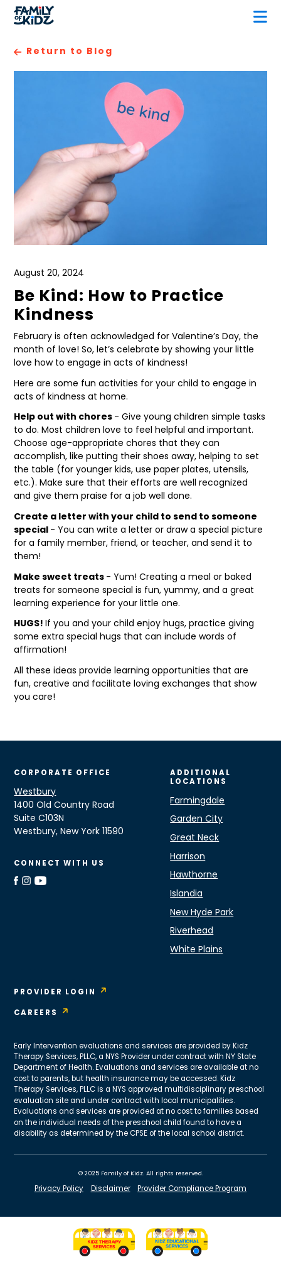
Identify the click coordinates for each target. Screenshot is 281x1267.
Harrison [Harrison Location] (187, 857)
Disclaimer (110, 1189)
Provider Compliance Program (192, 1189)
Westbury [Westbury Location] (35, 792)
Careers (36, 1013)
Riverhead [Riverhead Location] (191, 931)
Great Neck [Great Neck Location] (194, 838)
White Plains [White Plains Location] (196, 950)
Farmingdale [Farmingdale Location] (197, 801)
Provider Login (55, 992)
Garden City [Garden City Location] (196, 819)
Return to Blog (69, 51)
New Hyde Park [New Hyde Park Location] (201, 913)
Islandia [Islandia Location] (186, 894)
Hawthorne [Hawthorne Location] (194, 875)
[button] (260, 17)
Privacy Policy (58, 1189)
